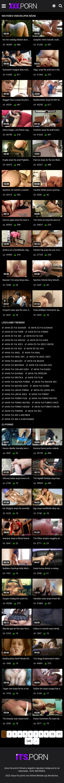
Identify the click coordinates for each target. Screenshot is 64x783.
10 (52, 734)
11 (59, 734)
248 (28, 741)
